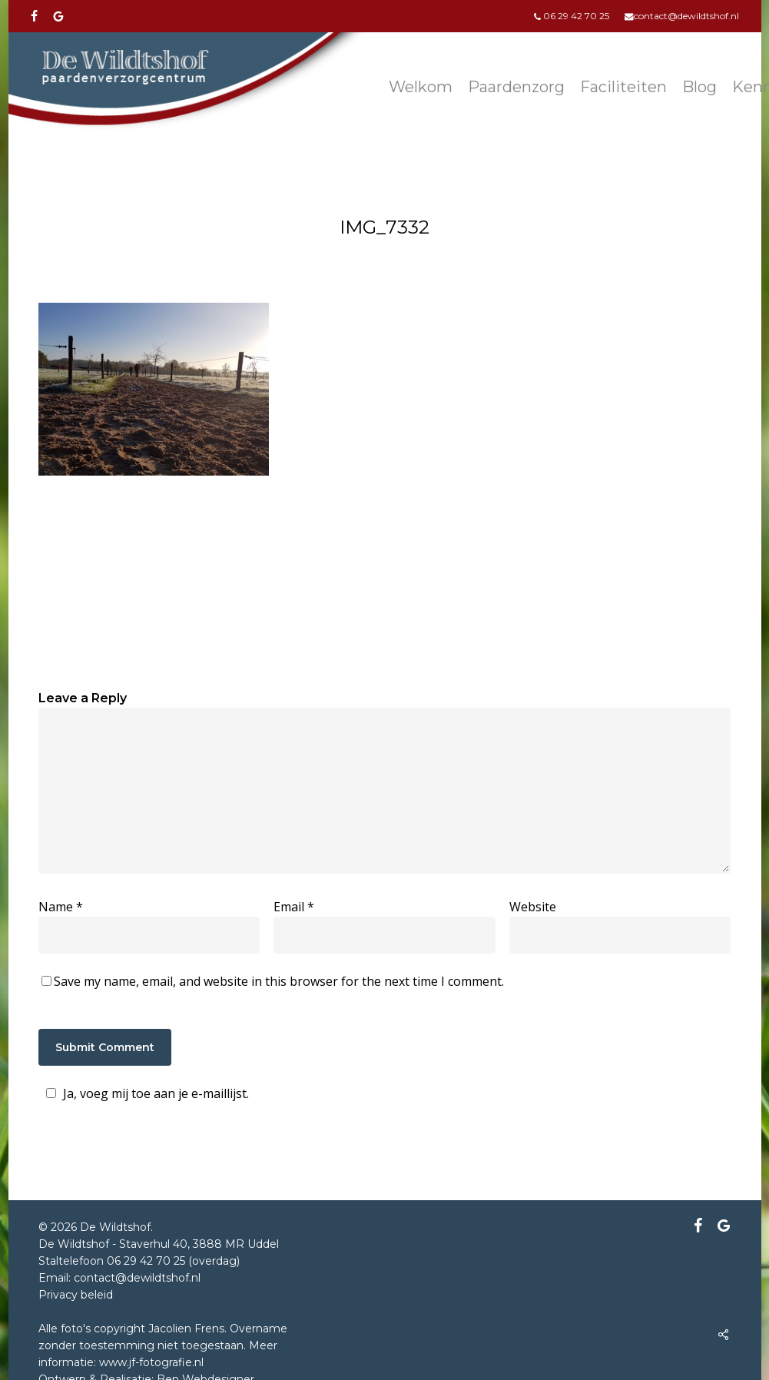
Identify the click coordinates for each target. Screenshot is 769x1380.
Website (532, 906)
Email (293, 906)
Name (60, 906)
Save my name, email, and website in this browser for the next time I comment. (279, 981)
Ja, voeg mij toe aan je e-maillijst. (145, 1093)
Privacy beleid (75, 1295)
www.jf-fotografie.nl (151, 1362)
